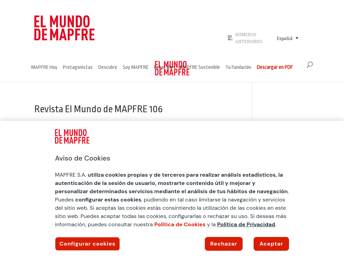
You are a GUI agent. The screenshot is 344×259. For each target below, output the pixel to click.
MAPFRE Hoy (44, 67)
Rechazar (223, 243)
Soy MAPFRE (135, 67)
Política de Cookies (180, 224)
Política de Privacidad (246, 224)
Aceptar (271, 243)
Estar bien (164, 67)
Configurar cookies (87, 243)
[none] (291, 37)
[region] (172, 190)
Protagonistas (78, 67)
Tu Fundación (238, 67)
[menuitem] (287, 37)
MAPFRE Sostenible (200, 67)
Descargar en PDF (275, 67)
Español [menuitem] (284, 38)
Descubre (107, 67)
